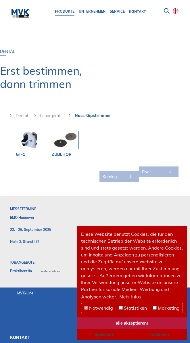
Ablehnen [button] (159, 334)
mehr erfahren (50, 271)
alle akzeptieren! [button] (132, 323)
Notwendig (98, 308)
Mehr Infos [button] (130, 296)
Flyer (147, 172)
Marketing (166, 308)
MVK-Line (25, 293)
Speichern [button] (104, 334)
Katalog (112, 176)
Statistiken (133, 308)
